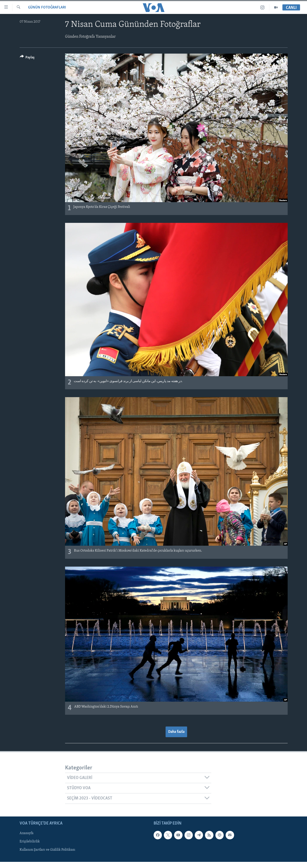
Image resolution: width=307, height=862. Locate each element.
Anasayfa (27, 833)
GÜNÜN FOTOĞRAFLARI (47, 7)
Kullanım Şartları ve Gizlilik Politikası (47, 850)
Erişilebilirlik (30, 841)
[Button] (27, 58)
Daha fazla (176, 732)
